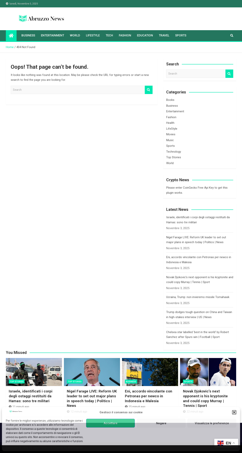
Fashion (125, 35)
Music (170, 140)
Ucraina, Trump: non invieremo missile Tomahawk (197, 297)
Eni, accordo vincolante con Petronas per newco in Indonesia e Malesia (148, 396)
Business (28, 35)
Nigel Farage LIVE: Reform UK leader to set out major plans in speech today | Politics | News (92, 398)
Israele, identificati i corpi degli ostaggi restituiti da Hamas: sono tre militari (30, 396)
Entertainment (52, 35)
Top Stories (173, 157)
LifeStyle (93, 35)
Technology (173, 151)
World (75, 35)
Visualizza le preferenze (212, 423)
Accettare (110, 423)
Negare (161, 423)
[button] (234, 412)
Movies (170, 134)
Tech (109, 35)
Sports (180, 35)
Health (170, 123)
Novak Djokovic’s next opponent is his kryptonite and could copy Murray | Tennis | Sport (205, 398)
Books (170, 100)
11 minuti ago (19, 406)
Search (149, 90)
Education (145, 35)
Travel (164, 35)
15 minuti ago (135, 406)
